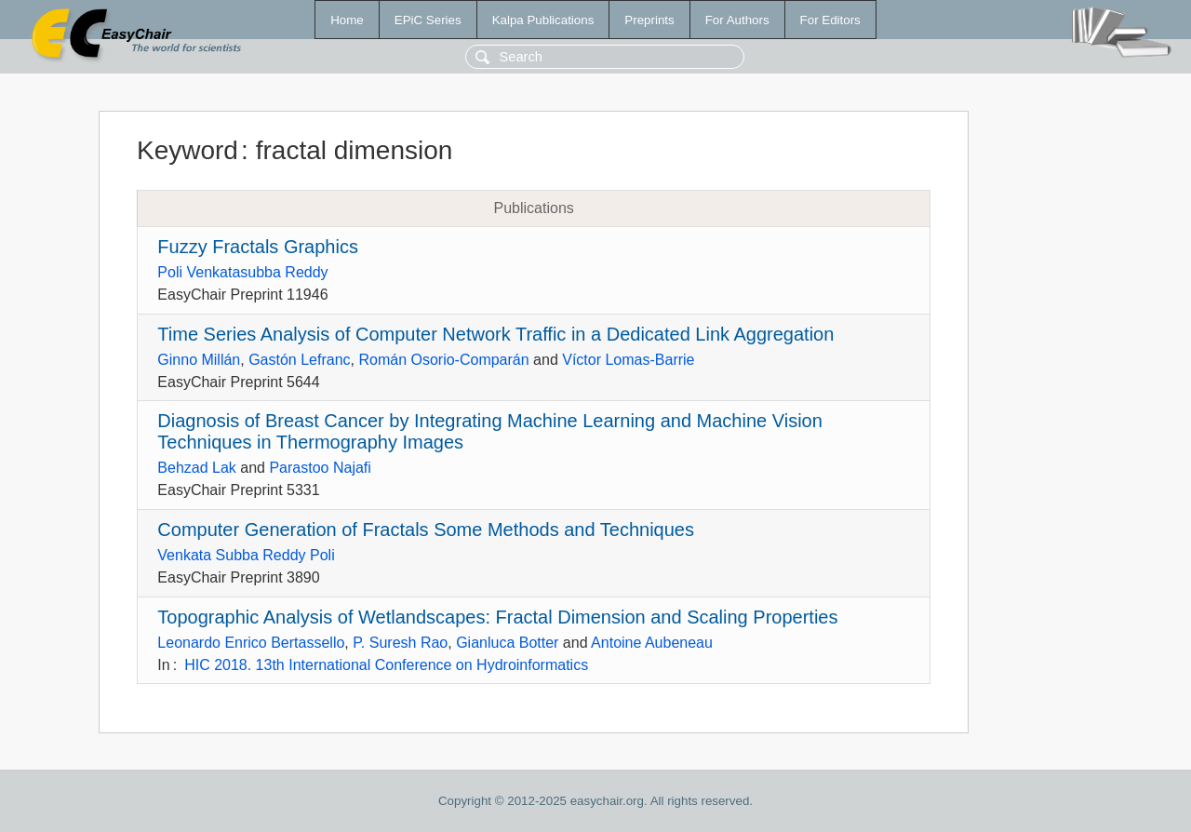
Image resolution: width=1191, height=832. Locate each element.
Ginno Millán (198, 360)
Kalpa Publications (543, 20)
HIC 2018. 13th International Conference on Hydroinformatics (386, 665)
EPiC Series (428, 20)
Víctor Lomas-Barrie (628, 360)
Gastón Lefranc (299, 360)
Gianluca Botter (507, 643)
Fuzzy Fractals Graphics (257, 246)
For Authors (737, 20)
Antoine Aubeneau (652, 643)
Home (347, 20)
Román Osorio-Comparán (443, 360)
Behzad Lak (196, 468)
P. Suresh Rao (400, 643)
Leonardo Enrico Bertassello (250, 643)
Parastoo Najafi (319, 468)
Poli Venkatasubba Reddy (242, 272)
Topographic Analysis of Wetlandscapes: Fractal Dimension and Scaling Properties (497, 617)
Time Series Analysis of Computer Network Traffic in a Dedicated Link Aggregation (495, 334)
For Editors (830, 20)
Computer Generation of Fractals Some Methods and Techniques (425, 529)
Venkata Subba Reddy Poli (245, 555)
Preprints (649, 20)
